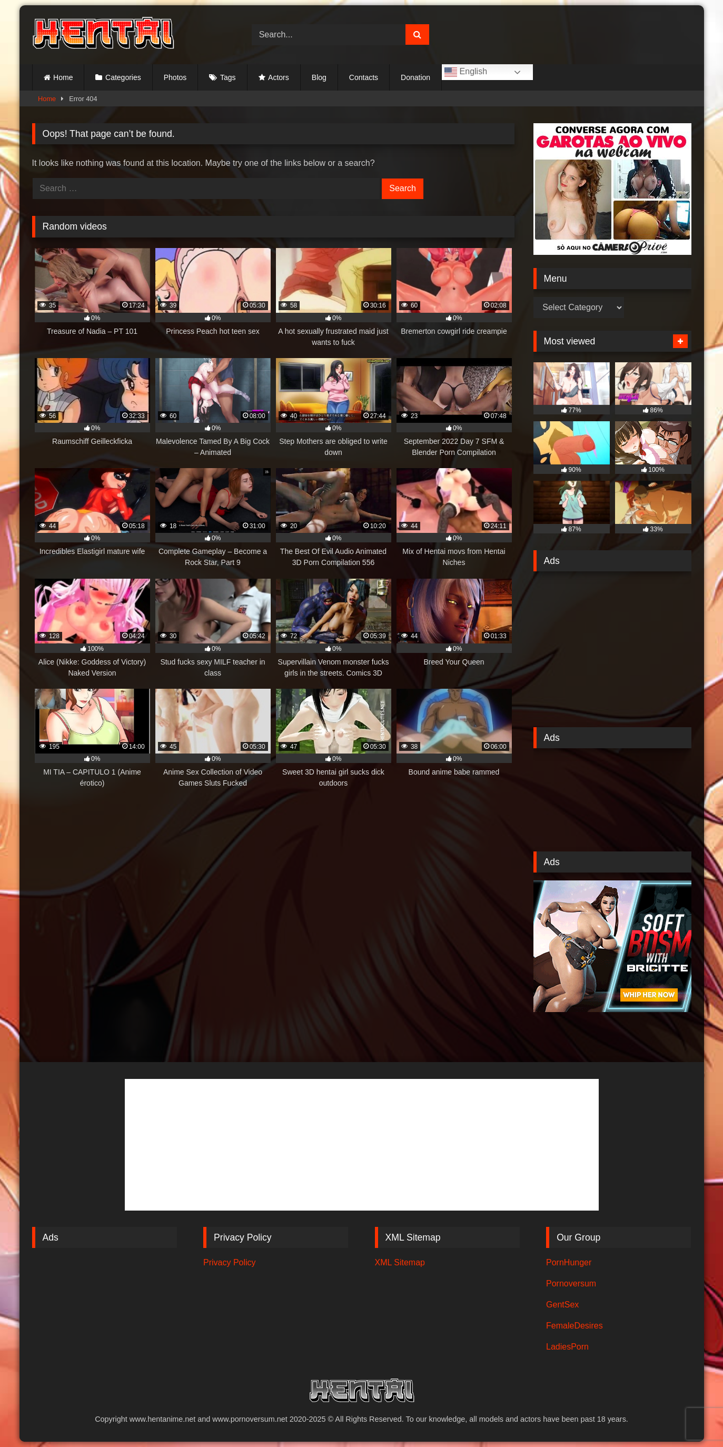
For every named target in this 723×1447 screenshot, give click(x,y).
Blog (319, 77)
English (465, 72)
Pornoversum (571, 1283)
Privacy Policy (229, 1262)
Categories (123, 77)
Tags (228, 77)
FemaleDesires (574, 1325)
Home (63, 77)
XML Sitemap (400, 1262)
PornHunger (568, 1262)
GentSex (562, 1304)
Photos (175, 77)
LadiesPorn (567, 1346)
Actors (278, 77)
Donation (415, 77)
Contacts (363, 77)
